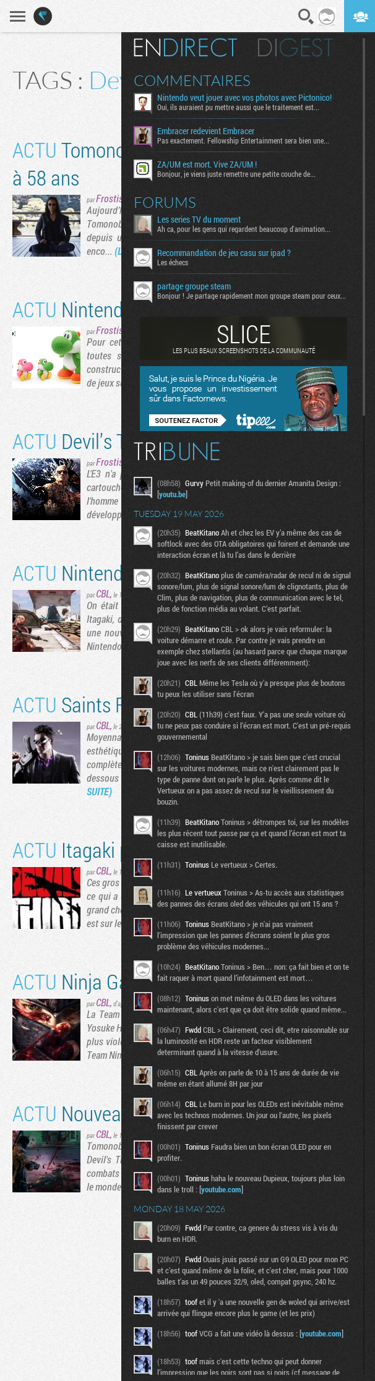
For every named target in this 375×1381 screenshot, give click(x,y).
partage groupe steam (194, 286)
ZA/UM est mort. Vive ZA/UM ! (207, 164)
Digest (295, 47)
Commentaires (192, 80)
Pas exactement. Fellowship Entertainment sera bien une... (243, 140)
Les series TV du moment (199, 219)
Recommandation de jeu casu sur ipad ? (224, 253)
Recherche (306, 16)
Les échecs (172, 262)
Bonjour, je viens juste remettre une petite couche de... (236, 173)
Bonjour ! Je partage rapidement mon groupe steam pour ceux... (251, 295)
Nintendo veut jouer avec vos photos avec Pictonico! (244, 98)
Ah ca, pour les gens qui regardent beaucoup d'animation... (243, 228)
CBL (103, 593)
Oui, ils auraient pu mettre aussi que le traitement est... (238, 107)
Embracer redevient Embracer (205, 131)
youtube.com (221, 1189)
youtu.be (172, 494)
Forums (165, 202)
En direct (185, 47)
